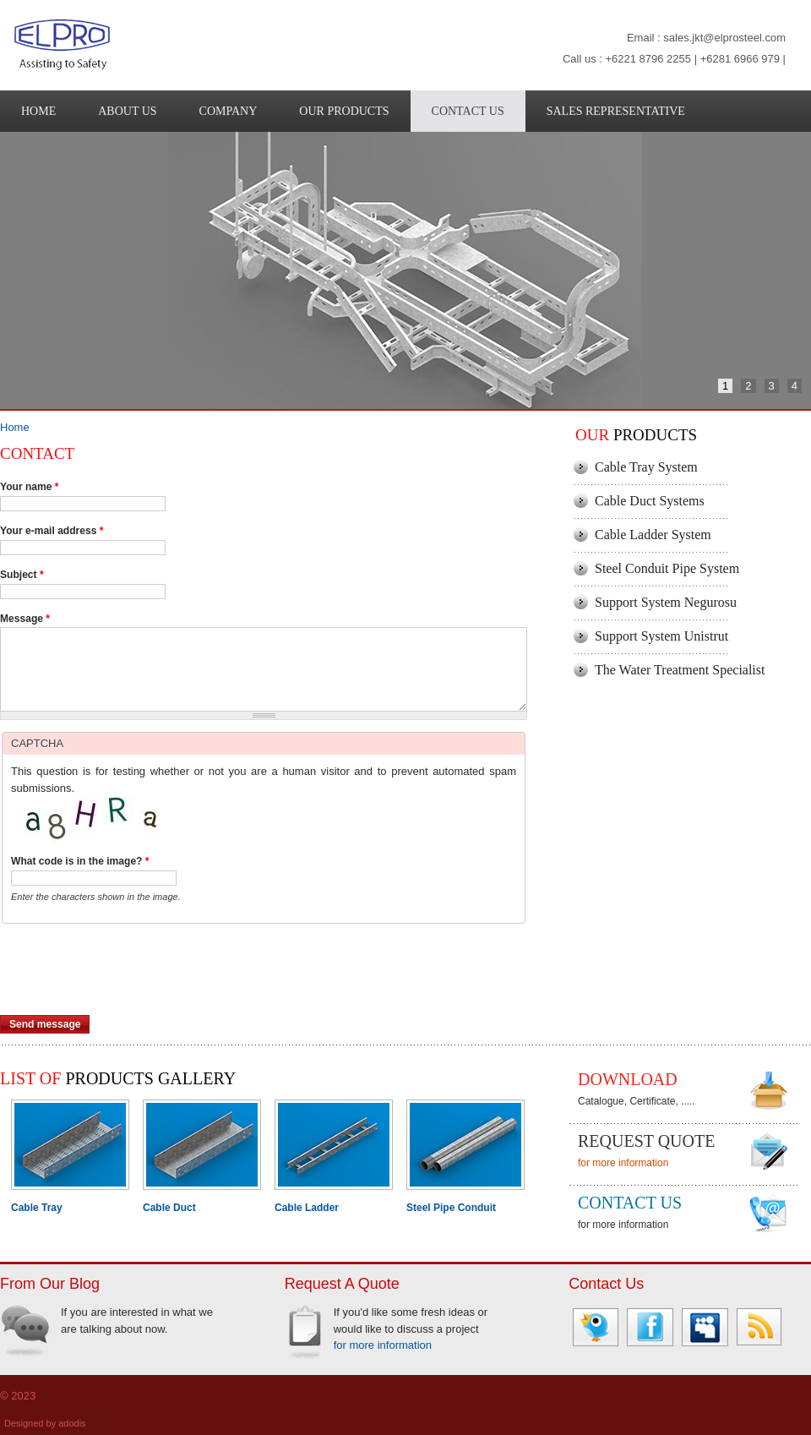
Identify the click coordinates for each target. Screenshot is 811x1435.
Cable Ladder (307, 1208)
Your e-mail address (51, 531)
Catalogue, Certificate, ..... (636, 1101)
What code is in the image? (80, 861)
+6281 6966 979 (740, 58)
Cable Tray (37, 1208)
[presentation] (128, 982)
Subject (22, 575)
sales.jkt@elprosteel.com (724, 37)
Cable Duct (169, 1208)
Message (25, 619)
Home (15, 427)
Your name (29, 487)
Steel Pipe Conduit (451, 1208)
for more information (623, 1163)
